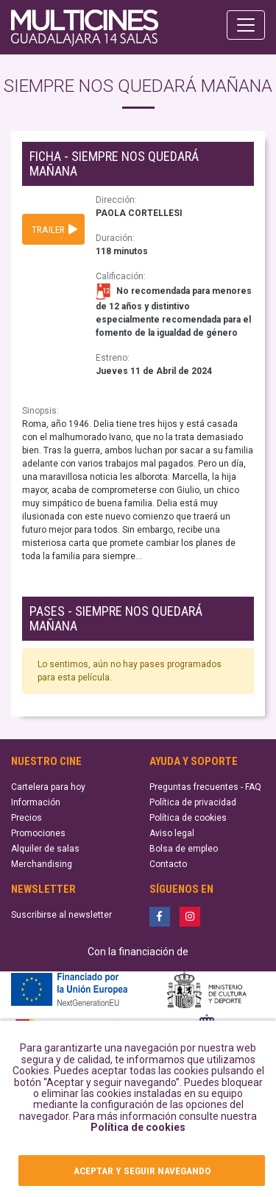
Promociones (38, 833)
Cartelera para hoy (48, 787)
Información (35, 802)
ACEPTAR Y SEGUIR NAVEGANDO (142, 1170)
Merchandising (41, 864)
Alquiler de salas (45, 849)
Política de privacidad (192, 802)
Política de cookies (138, 1127)
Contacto (168, 864)
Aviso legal (171, 833)
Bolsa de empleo (183, 849)
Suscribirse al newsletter (61, 915)
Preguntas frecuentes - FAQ (205, 787)
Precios (26, 818)
